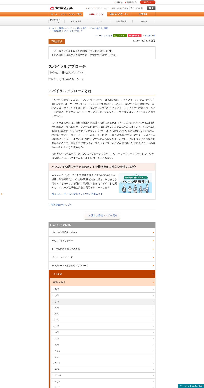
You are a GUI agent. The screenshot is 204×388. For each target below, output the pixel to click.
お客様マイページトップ (56, 21)
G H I (57, 363)
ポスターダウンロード (62, 257)
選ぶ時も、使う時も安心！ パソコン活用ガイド (77, 194)
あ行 (57, 289)
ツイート (99, 36)
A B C (57, 351)
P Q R (57, 381)
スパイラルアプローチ (73, 31)
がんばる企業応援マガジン (64, 232)
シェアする (108, 36)
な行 (57, 314)
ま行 (57, 326)
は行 (57, 320)
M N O (58, 375)
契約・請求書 (121, 21)
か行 (57, 295)
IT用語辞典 (56, 31)
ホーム (54, 14)
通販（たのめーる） (119, 14)
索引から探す (59, 282)
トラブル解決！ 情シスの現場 (66, 249)
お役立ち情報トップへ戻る (102, 215)
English (125, 8)
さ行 (57, 301)
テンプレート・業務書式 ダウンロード (70, 265)
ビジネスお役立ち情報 (99, 28)
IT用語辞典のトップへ (60, 204)
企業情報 (143, 14)
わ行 (57, 345)
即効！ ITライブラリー (62, 240)
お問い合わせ (116, 8)
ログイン (147, 2)
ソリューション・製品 (71, 14)
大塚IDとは (119, 2)
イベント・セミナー (103, 8)
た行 (57, 308)
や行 (57, 332)
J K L (57, 369)
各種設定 (144, 21)
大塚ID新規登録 (132, 2)
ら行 (57, 338)
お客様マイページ (96, 14)
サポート (91, 8)
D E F (57, 357)
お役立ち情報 (76, 21)
